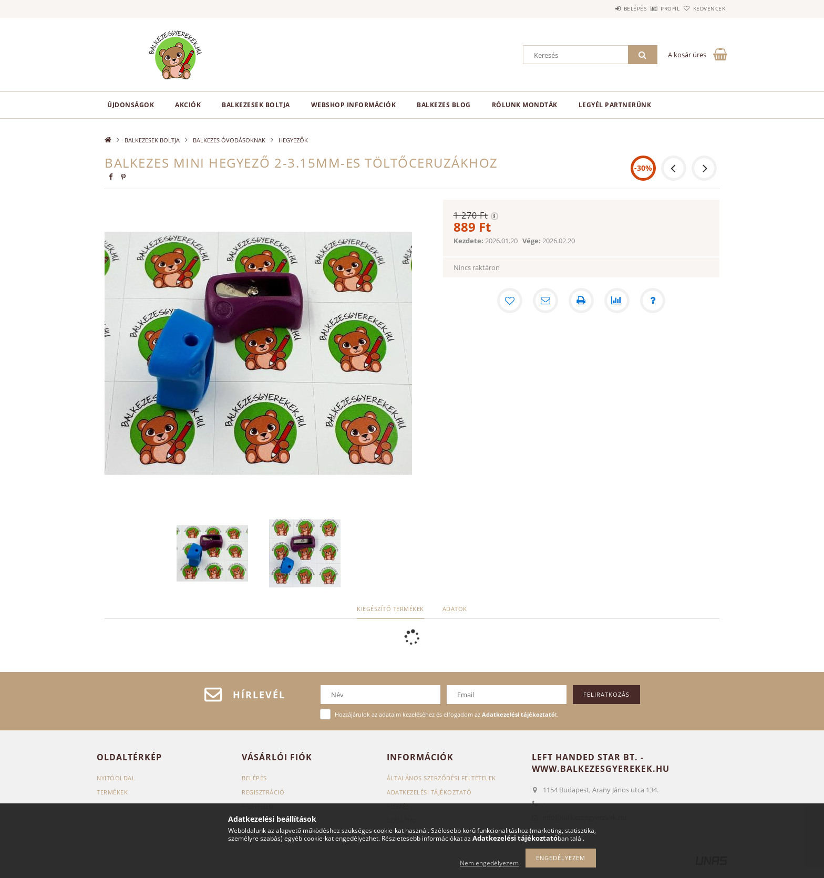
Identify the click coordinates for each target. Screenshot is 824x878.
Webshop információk (353, 104)
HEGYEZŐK (293, 140)
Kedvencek (703, 8)
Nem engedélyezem (489, 863)
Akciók (188, 104)
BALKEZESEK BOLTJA (256, 104)
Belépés (605, 8)
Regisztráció (263, 792)
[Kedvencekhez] (509, 300)
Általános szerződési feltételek (441, 778)
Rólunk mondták (525, 104)
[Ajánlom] (545, 300)
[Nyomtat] (581, 300)
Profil (652, 8)
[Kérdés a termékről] (652, 300)
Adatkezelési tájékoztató (429, 792)
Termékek (112, 792)
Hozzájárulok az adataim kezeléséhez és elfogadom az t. (447, 714)
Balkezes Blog (444, 104)
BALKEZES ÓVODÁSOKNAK (229, 140)
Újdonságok (130, 104)
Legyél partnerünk (615, 104)
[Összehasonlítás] (617, 300)
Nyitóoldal (116, 778)
